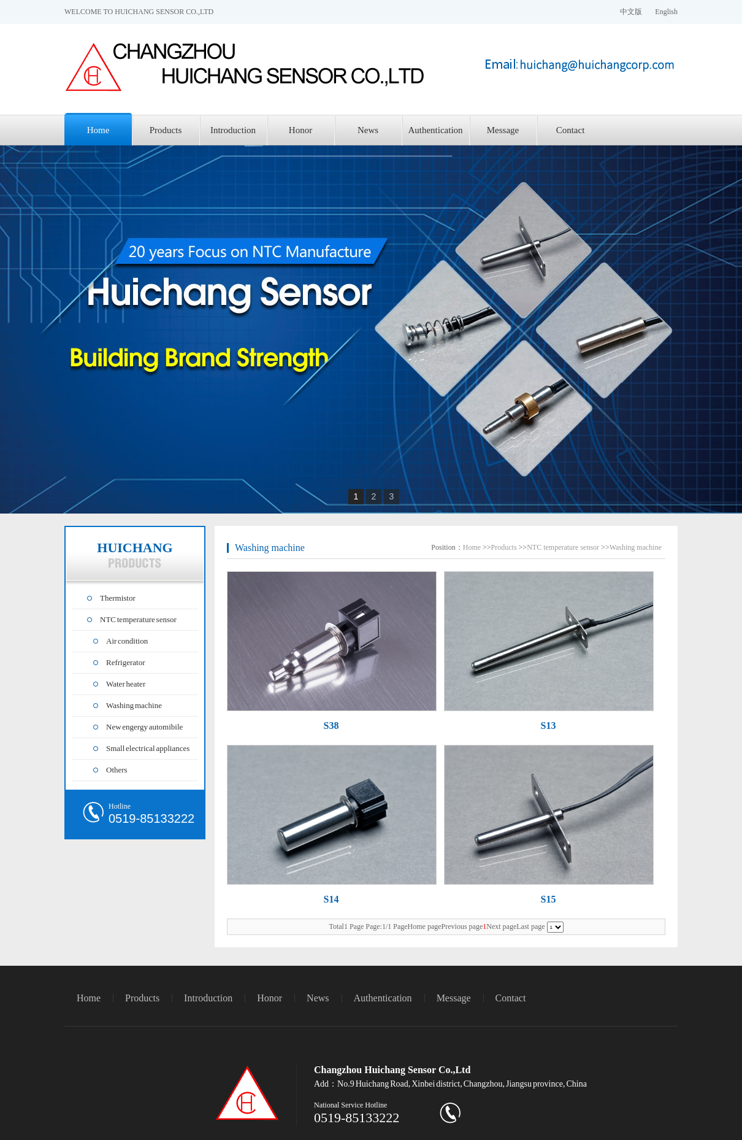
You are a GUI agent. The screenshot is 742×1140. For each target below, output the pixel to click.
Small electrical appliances (147, 748)
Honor (300, 130)
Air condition (127, 640)
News (368, 130)
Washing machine (134, 705)
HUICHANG (134, 554)
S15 (548, 899)
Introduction (233, 130)
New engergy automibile (144, 726)
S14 (331, 899)
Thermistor (118, 598)
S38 (331, 725)
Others (117, 769)
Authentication (435, 130)
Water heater (125, 683)
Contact (570, 130)
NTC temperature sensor (138, 619)
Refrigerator (125, 662)
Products (166, 130)
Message (503, 130)
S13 (548, 725)
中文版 (631, 11)
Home (98, 130)
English (666, 11)
